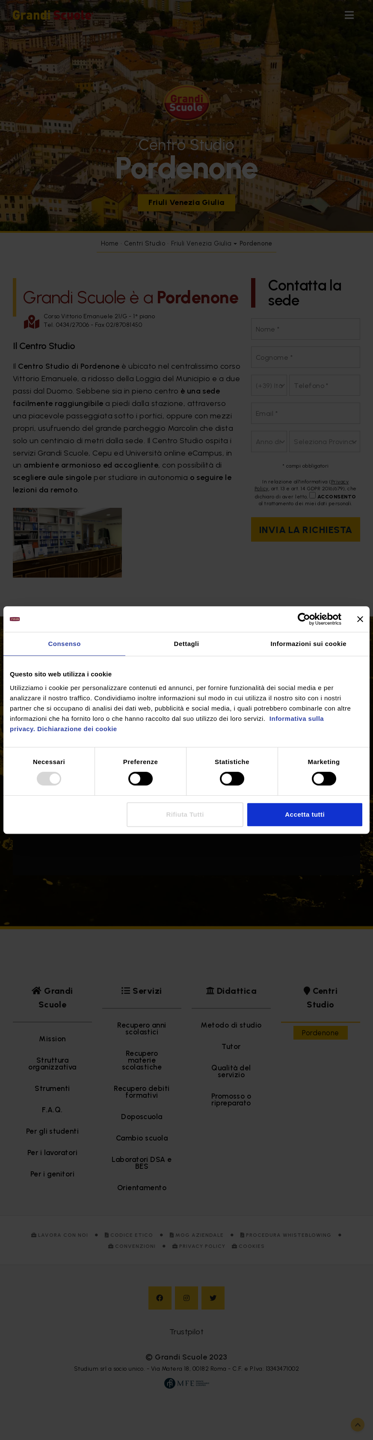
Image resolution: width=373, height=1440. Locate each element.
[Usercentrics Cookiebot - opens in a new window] (303, 619)
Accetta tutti (305, 814)
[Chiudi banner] (360, 619)
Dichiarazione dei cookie (77, 728)
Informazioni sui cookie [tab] (308, 643)
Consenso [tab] (64, 643)
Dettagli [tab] (186, 643)
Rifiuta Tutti (185, 814)
